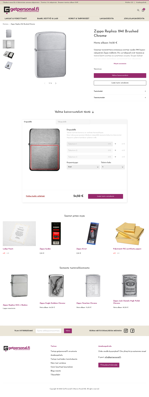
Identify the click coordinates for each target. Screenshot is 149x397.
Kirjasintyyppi (72, 165)
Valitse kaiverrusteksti (120, 75)
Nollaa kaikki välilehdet (35, 198)
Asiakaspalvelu (105, 348)
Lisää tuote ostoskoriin (120, 83)
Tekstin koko (107, 165)
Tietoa (53, 348)
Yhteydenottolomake (108, 367)
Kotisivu (5, 24)
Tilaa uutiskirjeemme (23, 333)
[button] (44, 83)
